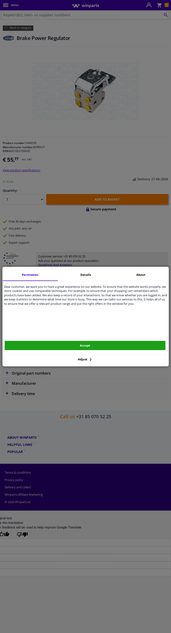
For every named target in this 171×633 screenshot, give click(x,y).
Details (85, 275)
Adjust (85, 359)
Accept (85, 345)
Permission (30, 275)
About (140, 275)
